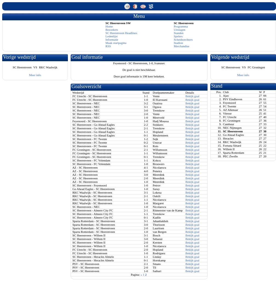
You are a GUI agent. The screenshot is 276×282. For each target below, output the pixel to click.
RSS (108, 46)
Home (109, 26)
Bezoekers (111, 29)
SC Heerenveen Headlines (121, 33)
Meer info (35, 75)
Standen (178, 33)
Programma (181, 26)
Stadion (178, 42)
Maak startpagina (115, 42)
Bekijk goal (192, 96)
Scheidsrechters (183, 39)
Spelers (178, 36)
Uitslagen (179, 29)
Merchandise (181, 46)
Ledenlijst (111, 36)
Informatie (111, 39)
